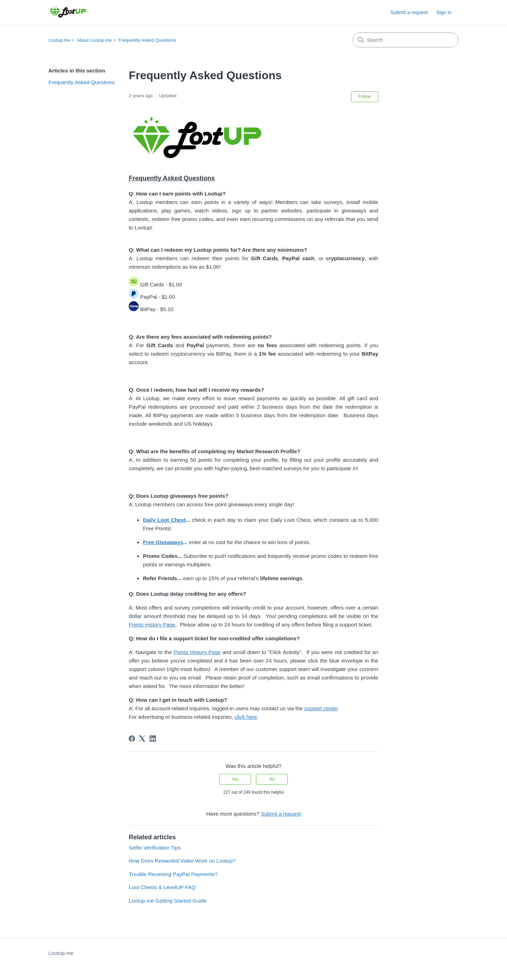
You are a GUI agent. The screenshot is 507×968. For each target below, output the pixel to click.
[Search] (405, 40)
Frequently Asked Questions (147, 40)
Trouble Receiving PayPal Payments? (173, 874)
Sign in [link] (443, 12)
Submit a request (409, 12)
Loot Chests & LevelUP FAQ (162, 887)
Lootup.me (59, 40)
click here (246, 717)
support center (321, 708)
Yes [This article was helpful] (235, 779)
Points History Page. (153, 625)
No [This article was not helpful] (271, 779)
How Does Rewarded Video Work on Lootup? (182, 861)
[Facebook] (132, 738)
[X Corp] (142, 738)
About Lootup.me (94, 40)
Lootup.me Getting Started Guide (167, 901)
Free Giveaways (163, 542)
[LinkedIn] (153, 738)
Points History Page (197, 652)
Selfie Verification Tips (155, 848)
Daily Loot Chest (164, 520)
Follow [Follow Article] (365, 96)
